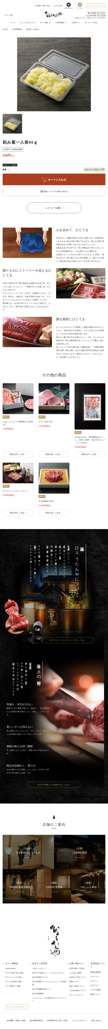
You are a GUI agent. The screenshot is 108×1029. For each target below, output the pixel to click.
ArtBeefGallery (10, 968)
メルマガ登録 (95, 990)
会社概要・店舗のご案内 (42, 5)
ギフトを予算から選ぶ (13, 982)
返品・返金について (77, 986)
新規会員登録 (95, 972)
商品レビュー (95, 994)
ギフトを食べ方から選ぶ (14, 973)
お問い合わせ (69, 6)
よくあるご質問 (57, 5)
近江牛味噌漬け (38, 994)
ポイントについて (76, 995)
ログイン (93, 981)
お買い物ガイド (76, 963)
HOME (5, 29)
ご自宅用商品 (17, 29)
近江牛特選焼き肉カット (41, 989)
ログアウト (94, 985)
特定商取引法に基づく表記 (57, 1020)
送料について (74, 982)
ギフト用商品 (11, 963)
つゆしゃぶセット (39, 968)
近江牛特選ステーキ (40, 977)
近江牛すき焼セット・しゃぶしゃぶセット (48, 973)
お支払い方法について (77, 977)
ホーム (13, 22)
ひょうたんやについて (28, 22)
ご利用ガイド (76, 22)
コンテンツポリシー (79, 1020)
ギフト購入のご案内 (13, 986)
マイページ (80, 6)
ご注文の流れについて (77, 990)
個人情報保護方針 (36, 1020)
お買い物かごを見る (77, 968)
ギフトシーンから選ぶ (13, 977)
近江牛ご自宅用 (39, 963)
